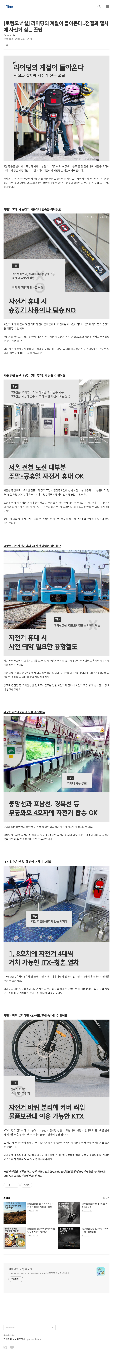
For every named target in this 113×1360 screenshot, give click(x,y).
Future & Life (9, 35)
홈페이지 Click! (10, 1335)
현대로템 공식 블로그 (20, 1269)
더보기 (106, 1198)
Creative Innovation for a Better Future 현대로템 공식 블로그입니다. (39, 1273)
